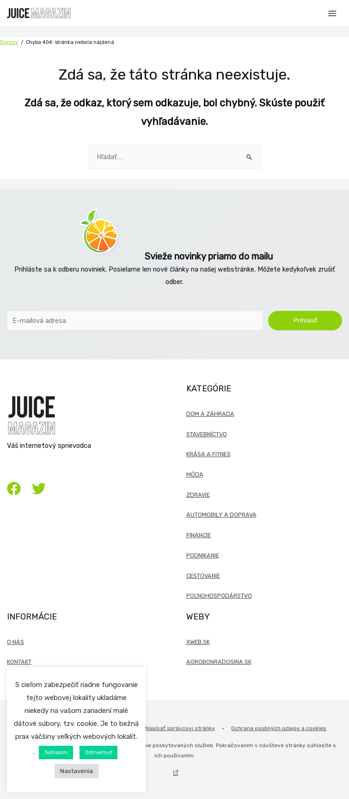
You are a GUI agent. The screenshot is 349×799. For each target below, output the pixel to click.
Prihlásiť (305, 320)
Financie (198, 535)
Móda (194, 474)
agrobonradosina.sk (218, 661)
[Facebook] (14, 488)
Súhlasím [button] (55, 752)
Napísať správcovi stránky (180, 728)
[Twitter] (39, 488)
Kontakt (19, 661)
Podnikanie (202, 555)
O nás (15, 641)
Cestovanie (203, 575)
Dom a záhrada (210, 413)
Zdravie (198, 494)
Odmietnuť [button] (98, 752)
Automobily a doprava (221, 514)
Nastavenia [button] (76, 771)
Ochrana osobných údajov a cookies (278, 728)
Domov (9, 42)
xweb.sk (198, 641)
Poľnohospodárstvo (219, 595)
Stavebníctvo (206, 434)
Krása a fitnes (208, 454)
